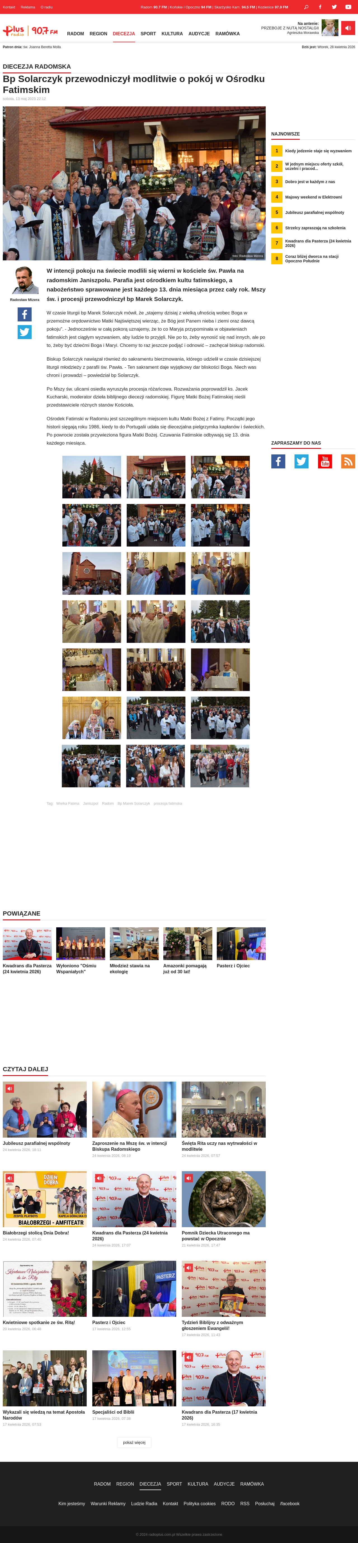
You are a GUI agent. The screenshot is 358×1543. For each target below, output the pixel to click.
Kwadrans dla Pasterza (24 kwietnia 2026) (27, 950)
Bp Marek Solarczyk (134, 803)
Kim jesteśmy (71, 1503)
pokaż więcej (134, 1442)
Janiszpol (90, 803)
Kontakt (9, 7)
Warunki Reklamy (108, 1503)
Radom (108, 803)
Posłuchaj (264, 1503)
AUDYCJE (199, 33)
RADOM (75, 33)
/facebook (290, 1503)
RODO (228, 1503)
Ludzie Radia (144, 1503)
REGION (98, 33)
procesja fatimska (168, 803)
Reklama (28, 7)
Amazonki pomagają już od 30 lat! (187, 950)
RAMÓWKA (227, 33)
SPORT (148, 33)
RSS (244, 1503)
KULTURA (172, 33)
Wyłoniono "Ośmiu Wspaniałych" (80, 950)
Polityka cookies (200, 1503)
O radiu (47, 7)
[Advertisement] (156, 845)
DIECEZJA (124, 33)
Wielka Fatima (67, 803)
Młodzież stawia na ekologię (134, 950)
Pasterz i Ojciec (241, 947)
